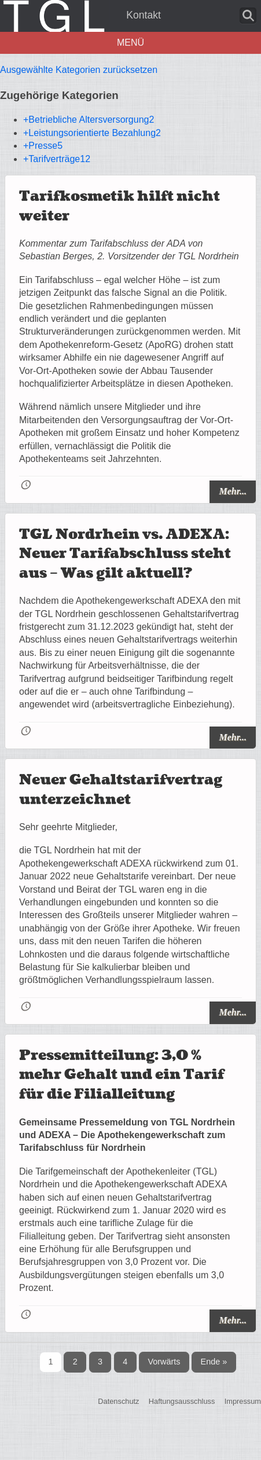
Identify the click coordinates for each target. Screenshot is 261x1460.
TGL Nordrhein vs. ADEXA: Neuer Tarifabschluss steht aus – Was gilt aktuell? (125, 554)
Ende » (214, 1361)
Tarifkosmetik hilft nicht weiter (119, 206)
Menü (130, 42)
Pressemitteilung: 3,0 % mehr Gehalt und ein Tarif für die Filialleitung (121, 1075)
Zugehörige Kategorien (59, 95)
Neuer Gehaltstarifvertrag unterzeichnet (120, 790)
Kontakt (143, 15)
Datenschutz (118, 1401)
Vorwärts (164, 1361)
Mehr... (233, 491)
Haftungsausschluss (182, 1401)
